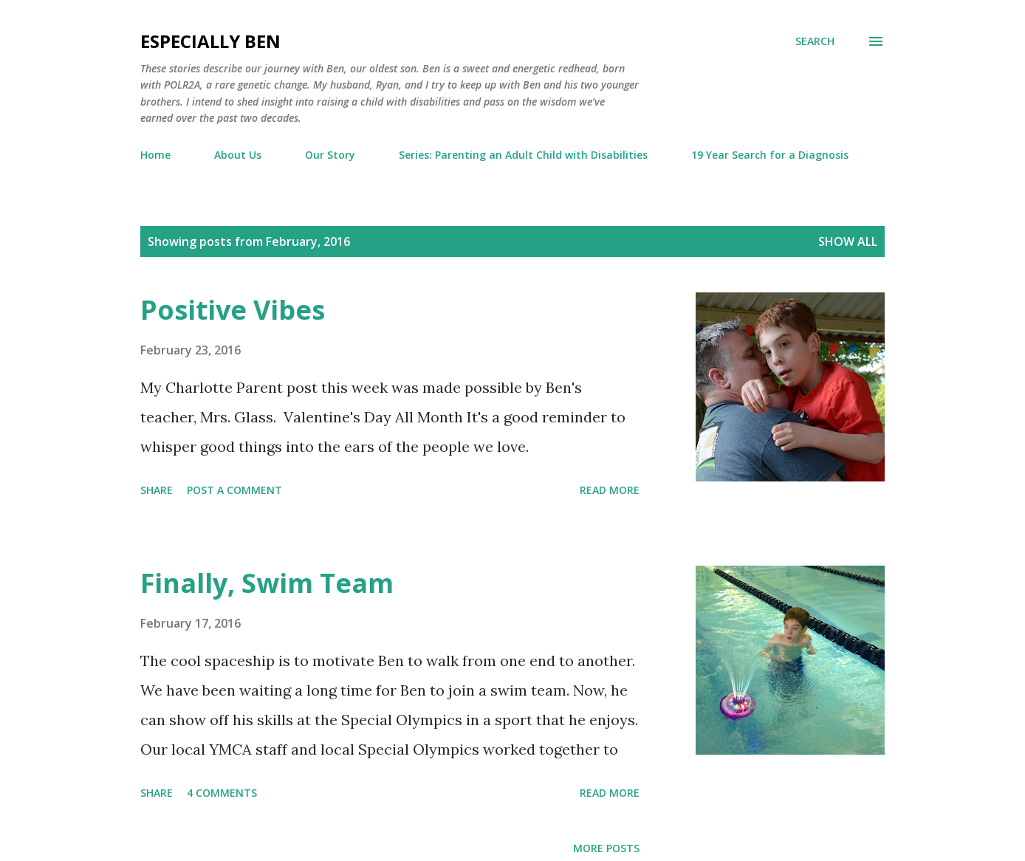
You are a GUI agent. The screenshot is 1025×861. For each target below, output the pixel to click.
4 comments (222, 793)
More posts (606, 848)
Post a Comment (234, 490)
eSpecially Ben (210, 41)
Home (155, 155)
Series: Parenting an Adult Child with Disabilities (523, 155)
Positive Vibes (232, 310)
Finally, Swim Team (267, 583)
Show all (847, 241)
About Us (237, 155)
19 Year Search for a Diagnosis (770, 155)
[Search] (814, 41)
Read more (610, 490)
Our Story (330, 155)
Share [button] (156, 490)
